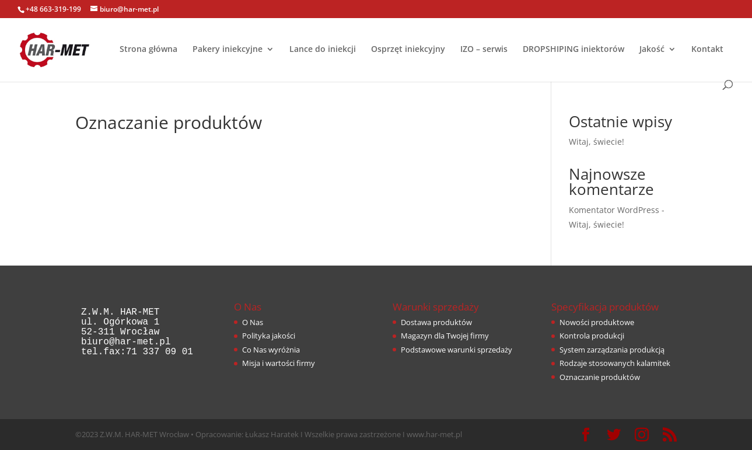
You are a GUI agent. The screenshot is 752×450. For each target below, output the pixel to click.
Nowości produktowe (596, 322)
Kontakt (707, 49)
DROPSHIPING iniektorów (573, 49)
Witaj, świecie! (596, 141)
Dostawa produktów (436, 322)
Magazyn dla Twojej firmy (445, 335)
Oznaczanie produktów (599, 377)
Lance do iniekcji (322, 49)
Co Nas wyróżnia (271, 349)
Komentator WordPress (614, 209)
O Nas (252, 322)
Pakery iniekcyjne (228, 49)
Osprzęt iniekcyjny (408, 49)
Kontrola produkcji (591, 335)
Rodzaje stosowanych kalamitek (614, 363)
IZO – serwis (484, 49)
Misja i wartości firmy (278, 363)
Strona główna (148, 49)
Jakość (651, 49)
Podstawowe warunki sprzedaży (456, 349)
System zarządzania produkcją (611, 349)
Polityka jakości (268, 335)
